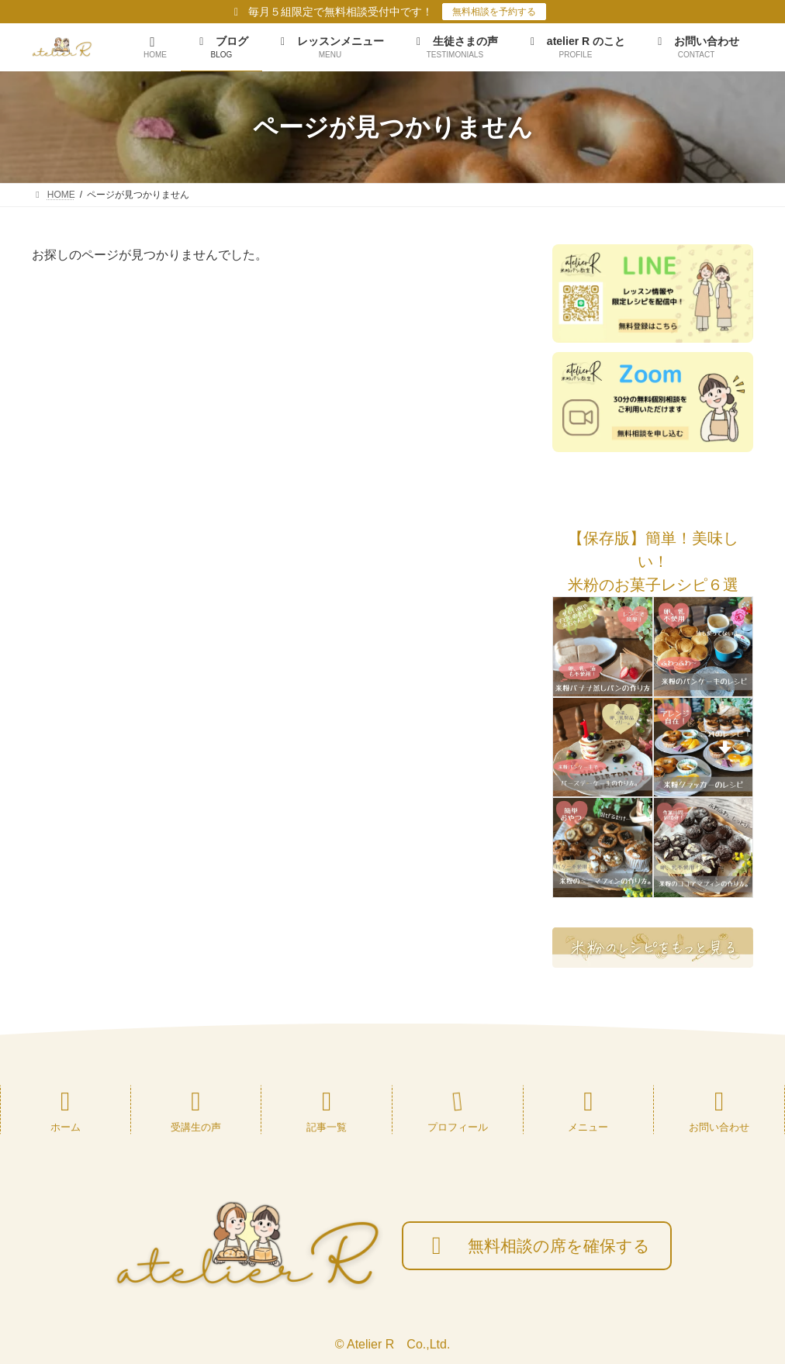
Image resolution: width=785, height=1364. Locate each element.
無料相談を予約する (494, 11)
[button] (652, 538)
